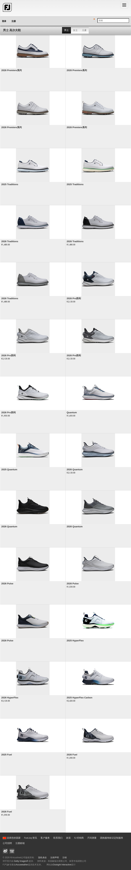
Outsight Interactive (62, 864)
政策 (68, 837)
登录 (4, 21)
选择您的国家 (12, 837)
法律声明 (54, 857)
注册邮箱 (20, 843)
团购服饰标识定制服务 (111, 837)
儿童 (84, 30)
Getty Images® (21, 861)
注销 (64, 857)
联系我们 (58, 837)
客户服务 (45, 837)
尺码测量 (92, 837)
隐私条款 (42, 857)
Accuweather (22, 864)
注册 (14, 21)
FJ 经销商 (79, 837)
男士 (66, 30)
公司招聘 (7, 843)
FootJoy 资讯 (30, 837)
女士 (75, 30)
